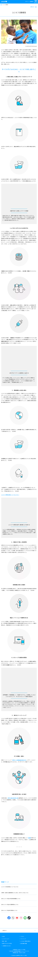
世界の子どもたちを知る (7, 943)
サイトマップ (23, 938)
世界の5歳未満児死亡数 (13, 798)
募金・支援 (4, 941)
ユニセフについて (5, 938)
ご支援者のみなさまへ (6, 945)
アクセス (22, 936)
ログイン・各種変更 (29, 1)
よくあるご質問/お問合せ (26, 941)
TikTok (29, 917)
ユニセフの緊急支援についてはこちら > (10, 495)
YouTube (17, 917)
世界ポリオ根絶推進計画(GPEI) (19, 760)
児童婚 (29, 838)
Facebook (8, 917)
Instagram (21, 917)
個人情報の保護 (24, 943)
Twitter (13, 917)
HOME (1, 4)
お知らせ (32, 7)
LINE (25, 917)
